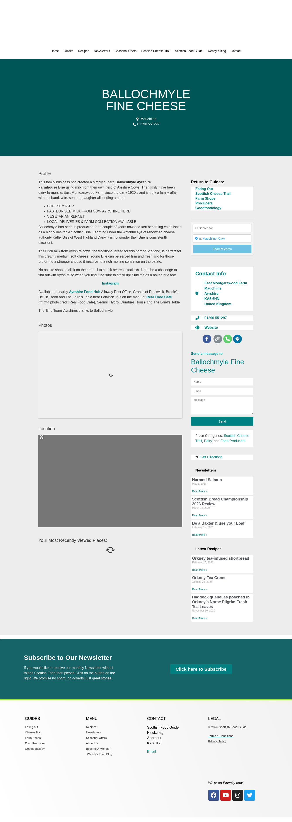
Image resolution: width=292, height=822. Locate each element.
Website (211, 327)
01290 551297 (215, 318)
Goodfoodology (208, 208)
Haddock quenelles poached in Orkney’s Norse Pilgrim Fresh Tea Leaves (221, 602)
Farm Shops (205, 198)
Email (151, 751)
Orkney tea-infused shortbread (220, 558)
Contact (236, 51)
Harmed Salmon (207, 480)
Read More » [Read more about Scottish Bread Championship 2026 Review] (199, 515)
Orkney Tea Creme (209, 578)
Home (55, 51)
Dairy (208, 441)
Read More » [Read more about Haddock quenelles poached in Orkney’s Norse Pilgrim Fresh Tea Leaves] (199, 618)
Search (222, 249)
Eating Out (204, 189)
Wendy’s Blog (216, 51)
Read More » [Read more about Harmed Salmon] (199, 491)
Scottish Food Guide (189, 51)
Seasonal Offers (126, 51)
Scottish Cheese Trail (155, 51)
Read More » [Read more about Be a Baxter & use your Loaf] (199, 534)
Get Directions (211, 457)
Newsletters (102, 51)
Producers (204, 203)
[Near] (222, 238)
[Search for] (222, 228)
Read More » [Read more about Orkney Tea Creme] (199, 589)
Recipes (83, 51)
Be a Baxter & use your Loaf (218, 523)
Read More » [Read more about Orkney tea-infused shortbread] (199, 569)
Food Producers (232, 441)
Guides (68, 51)
